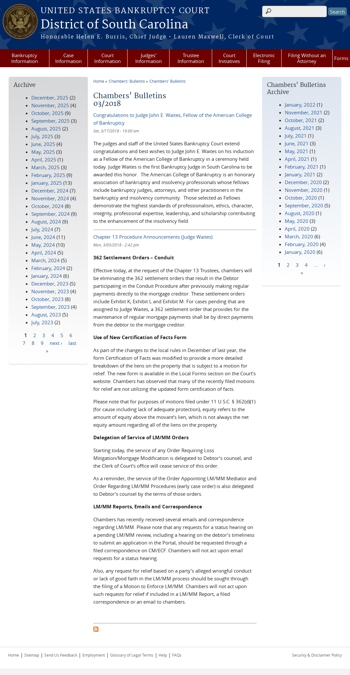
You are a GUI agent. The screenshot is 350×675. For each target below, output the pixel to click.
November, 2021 (304, 112)
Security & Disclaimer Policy (317, 655)
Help (163, 655)
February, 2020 (302, 244)
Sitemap (31, 655)
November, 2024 (50, 198)
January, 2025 (46, 183)
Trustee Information (191, 58)
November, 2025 (50, 105)
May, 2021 (296, 151)
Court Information (107, 58)
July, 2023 (42, 322)
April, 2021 (297, 159)
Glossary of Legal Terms (131, 655)
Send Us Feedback (60, 655)
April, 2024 (43, 252)
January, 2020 (300, 252)
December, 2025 (49, 97)
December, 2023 (49, 283)
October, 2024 (47, 206)
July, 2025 (42, 136)
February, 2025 (48, 175)
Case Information (68, 58)
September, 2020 (304, 205)
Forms (341, 58)
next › (56, 342)
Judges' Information (148, 58)
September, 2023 (50, 307)
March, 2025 (45, 167)
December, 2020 (303, 182)
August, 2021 (299, 128)
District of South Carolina (114, 24)
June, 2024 (43, 237)
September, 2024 (50, 214)
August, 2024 (46, 221)
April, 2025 (43, 159)
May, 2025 (43, 152)
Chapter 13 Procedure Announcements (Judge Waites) (152, 237)
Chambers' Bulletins (127, 81)
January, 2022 (300, 104)
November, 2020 (304, 190)
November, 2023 (50, 291)
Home (98, 81)
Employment (93, 655)
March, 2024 (45, 260)
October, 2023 (47, 299)
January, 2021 (300, 174)
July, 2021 (296, 135)
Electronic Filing (264, 58)
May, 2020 (296, 221)
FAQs (176, 655)
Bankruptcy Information (24, 58)
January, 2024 (46, 276)
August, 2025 (46, 128)
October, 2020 (301, 197)
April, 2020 (297, 228)
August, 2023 (46, 314)
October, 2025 (47, 113)
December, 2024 (49, 190)
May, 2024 (43, 245)
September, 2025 (50, 121)
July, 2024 (42, 229)
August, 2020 (299, 213)
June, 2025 (43, 144)
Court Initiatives (229, 58)
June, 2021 (297, 143)
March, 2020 (299, 236)
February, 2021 (302, 166)
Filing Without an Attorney (307, 58)
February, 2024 (48, 268)
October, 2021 (301, 120)
